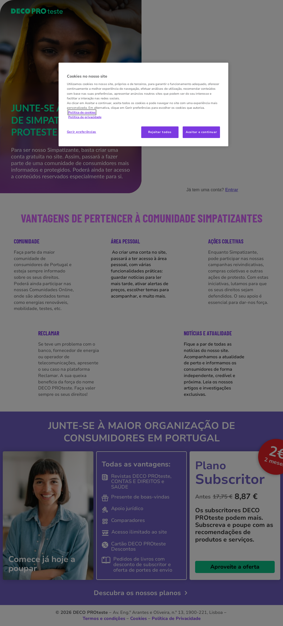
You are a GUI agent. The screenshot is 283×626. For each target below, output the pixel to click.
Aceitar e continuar (201, 132)
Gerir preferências (81, 131)
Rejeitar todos (160, 132)
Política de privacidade (84, 117)
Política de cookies (82, 112)
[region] (143, 104)
